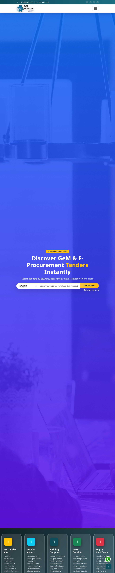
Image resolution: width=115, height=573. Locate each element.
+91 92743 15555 (42, 3)
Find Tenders (89, 287)
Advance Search (91, 291)
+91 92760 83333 (26, 3)
